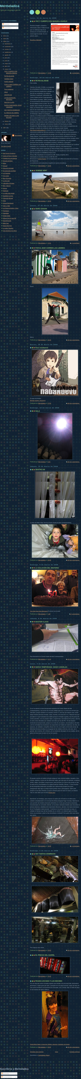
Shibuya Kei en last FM (9, 218)
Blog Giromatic (7, 178)
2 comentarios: (75, 614)
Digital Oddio (6, 215)
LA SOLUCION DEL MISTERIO (47, 568)
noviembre (8, 46)
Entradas (5, 24)
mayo (6, 63)
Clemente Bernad (8, 198)
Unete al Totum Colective (10, 156)
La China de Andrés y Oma (10, 208)
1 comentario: (76, 73)
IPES (4, 201)
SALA (37, 411)
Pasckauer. (6, 210)
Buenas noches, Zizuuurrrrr (38, 400)
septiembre (8, 52)
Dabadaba (6, 213)
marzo (7, 69)
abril (6, 66)
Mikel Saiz (6, 223)
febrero (7, 121)
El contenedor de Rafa (9, 171)
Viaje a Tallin (6, 206)
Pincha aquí (51, 792)
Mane (4, 163)
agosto (7, 55)
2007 (4, 127)
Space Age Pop (7, 225)
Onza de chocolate (8, 168)
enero (6, 124)
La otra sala (6, 180)
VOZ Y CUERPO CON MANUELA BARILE (51, 21)
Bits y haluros (7, 185)
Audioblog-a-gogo (8, 196)
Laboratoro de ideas (8, 183)
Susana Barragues (8, 203)
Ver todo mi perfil (6, 146)
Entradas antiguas (75, 1051)
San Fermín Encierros (9, 153)
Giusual (5, 166)
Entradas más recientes (37, 1051)
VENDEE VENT (41, 170)
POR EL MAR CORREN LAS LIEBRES (50, 248)
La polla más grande (8, 193)
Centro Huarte (42, 158)
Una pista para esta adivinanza (39, 611)
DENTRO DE (40, 469)
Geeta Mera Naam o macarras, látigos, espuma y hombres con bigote (50, 1044)
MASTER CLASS (41, 622)
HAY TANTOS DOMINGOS (45, 854)
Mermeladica (9, 6)
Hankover (5, 190)
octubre (7, 49)
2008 (4, 41)
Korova (5, 188)
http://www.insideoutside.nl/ (37, 130)
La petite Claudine (8, 228)
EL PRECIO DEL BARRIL (45, 955)
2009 (4, 38)
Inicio (56, 1051)
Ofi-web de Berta (7, 161)
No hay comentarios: (74, 165)
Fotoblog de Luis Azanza (10, 158)
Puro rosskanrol (41, 348)
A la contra (6, 176)
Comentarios (6, 27)
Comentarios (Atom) (44, 1055)
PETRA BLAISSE (41, 81)
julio (6, 57)
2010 (4, 36)
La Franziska (6, 173)
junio (6, 60)
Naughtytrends (7, 220)
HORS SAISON (41, 209)
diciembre (8, 43)
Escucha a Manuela (35, 40)
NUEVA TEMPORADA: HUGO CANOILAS (51, 667)
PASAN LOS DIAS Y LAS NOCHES (48, 981)
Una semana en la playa (10, 230)
